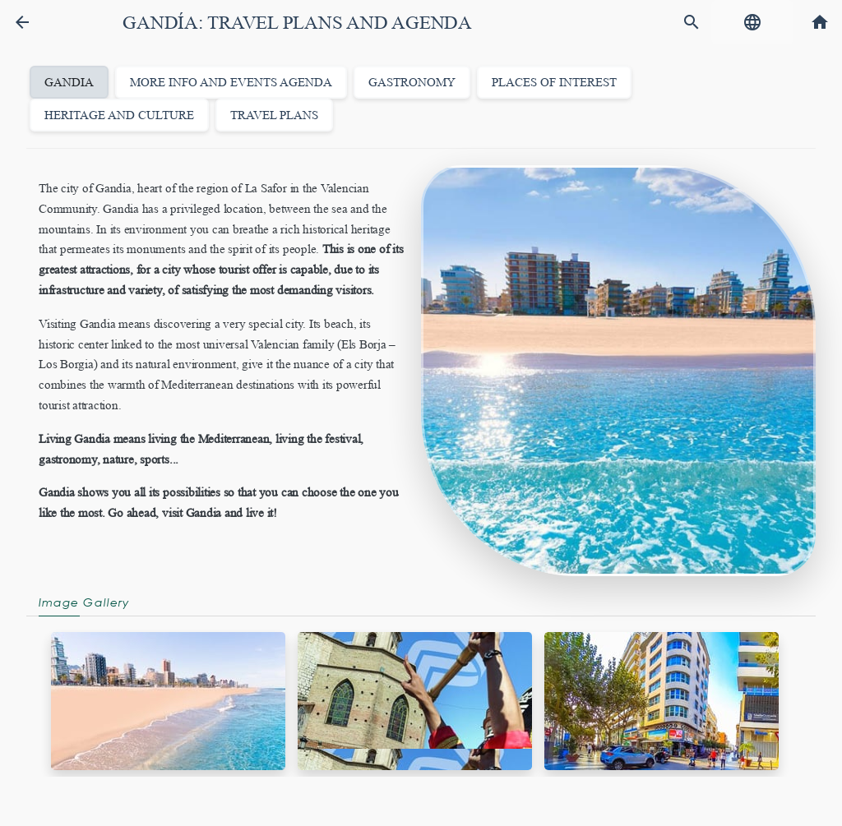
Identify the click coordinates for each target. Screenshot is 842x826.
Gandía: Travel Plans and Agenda (297, 22)
